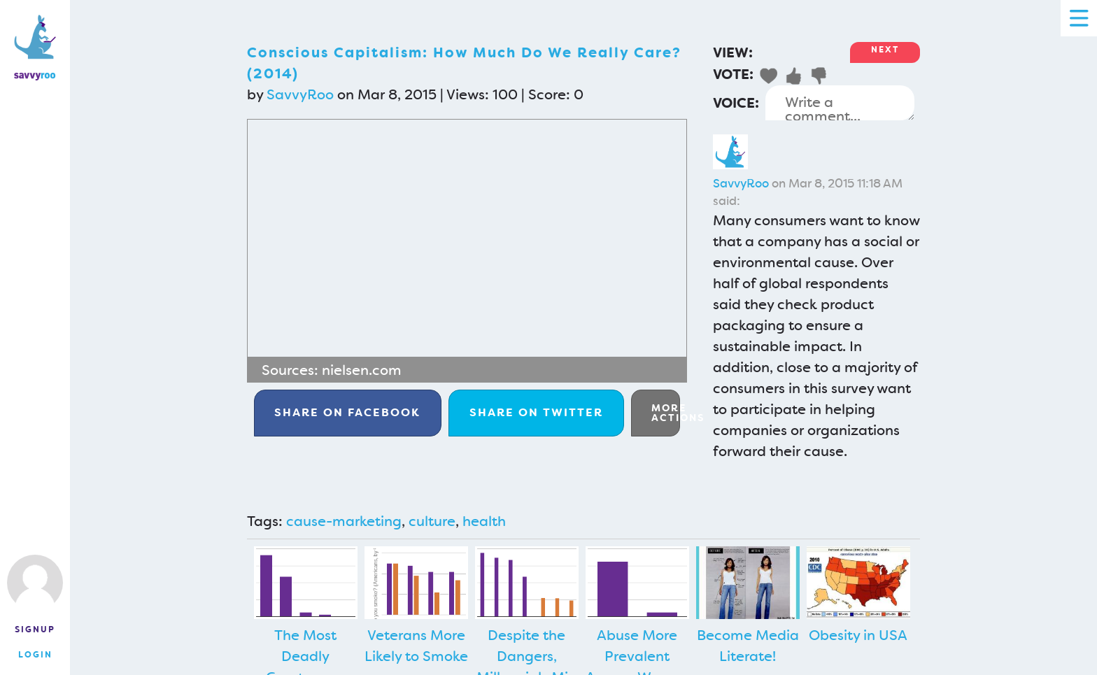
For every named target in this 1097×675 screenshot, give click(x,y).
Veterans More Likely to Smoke (416, 645)
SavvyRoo (300, 94)
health (484, 521)
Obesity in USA (858, 635)
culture (432, 521)
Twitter (536, 412)
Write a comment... (839, 102)
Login (35, 654)
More (665, 413)
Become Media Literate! (748, 645)
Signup (35, 629)
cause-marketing (344, 521)
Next (885, 49)
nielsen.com (362, 370)
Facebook (347, 412)
